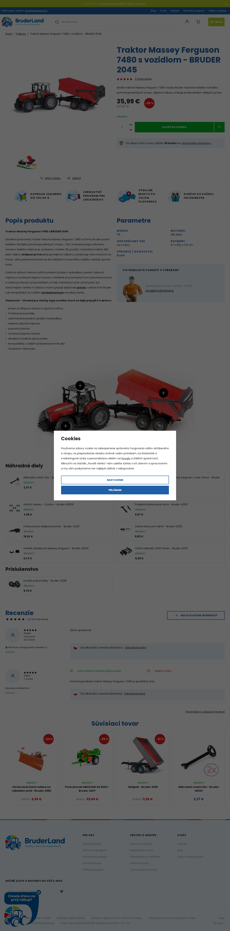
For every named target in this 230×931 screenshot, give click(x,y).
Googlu (125, 458)
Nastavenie (115, 480)
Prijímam (115, 490)
